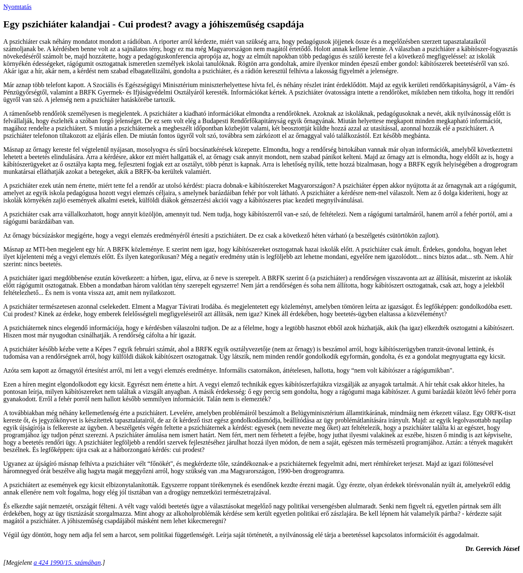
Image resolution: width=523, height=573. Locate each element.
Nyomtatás (17, 6)
